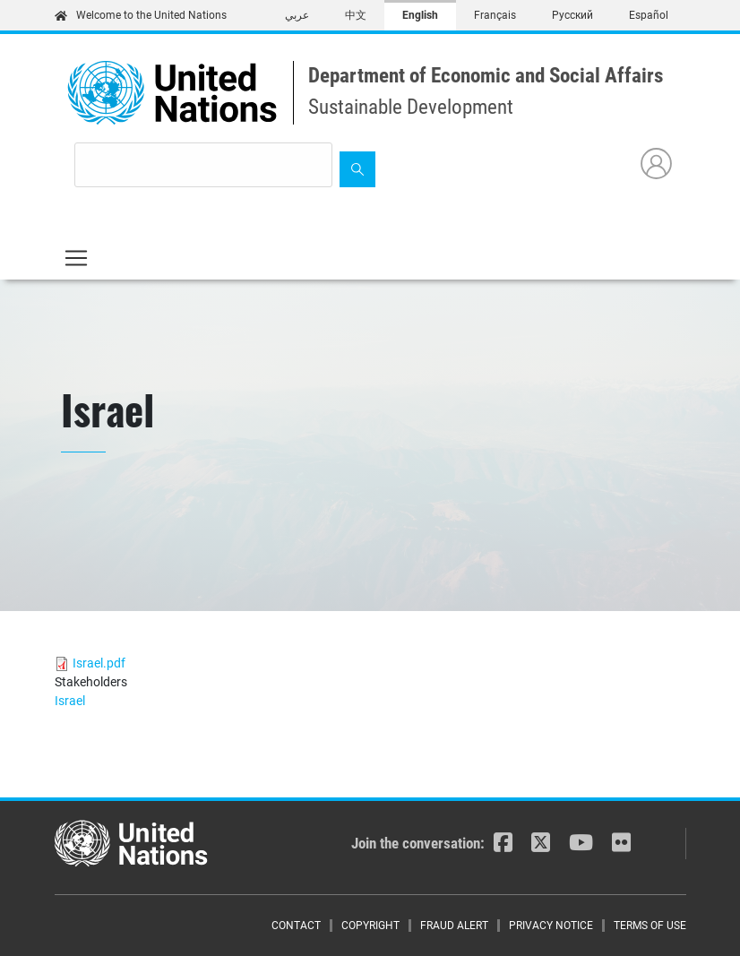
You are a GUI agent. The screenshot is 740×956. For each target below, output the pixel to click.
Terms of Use (650, 925)
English (420, 15)
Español (648, 15)
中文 (355, 15)
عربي (297, 15)
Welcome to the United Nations (141, 15)
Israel (70, 700)
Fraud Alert (454, 925)
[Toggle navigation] (76, 258)
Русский (572, 15)
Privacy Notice (551, 925)
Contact (296, 925)
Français (495, 15)
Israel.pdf (99, 663)
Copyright (370, 925)
